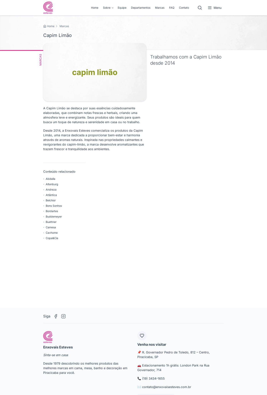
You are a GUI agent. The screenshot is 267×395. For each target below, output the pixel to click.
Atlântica (51, 195)
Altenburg (52, 184)
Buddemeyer (54, 216)
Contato (184, 7)
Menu (214, 7)
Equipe (122, 7)
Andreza (51, 189)
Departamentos (140, 7)
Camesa (51, 227)
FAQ (171, 7)
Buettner (51, 221)
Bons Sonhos (54, 205)
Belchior (51, 200)
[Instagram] (63, 316)
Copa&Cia (52, 238)
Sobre (106, 7)
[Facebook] (55, 316)
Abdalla (50, 178)
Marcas (159, 7)
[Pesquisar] (200, 8)
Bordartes (52, 211)
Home (94, 7)
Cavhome (52, 232)
